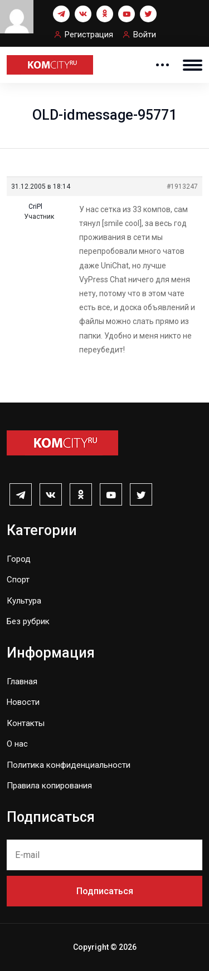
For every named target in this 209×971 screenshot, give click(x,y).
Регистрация (89, 35)
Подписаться (104, 891)
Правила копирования (49, 786)
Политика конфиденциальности (68, 765)
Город (19, 559)
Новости (23, 702)
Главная (22, 681)
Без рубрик (28, 621)
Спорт (18, 580)
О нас (17, 744)
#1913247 (182, 186)
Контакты (26, 723)
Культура (24, 601)
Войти (144, 35)
